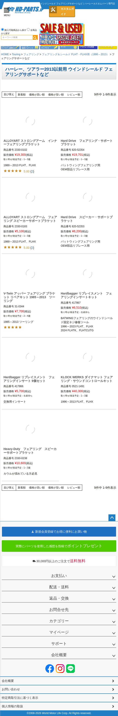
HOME (5, 54)
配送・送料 (59, 587)
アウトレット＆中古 (88, 47)
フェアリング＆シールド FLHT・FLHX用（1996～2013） (75, 54)
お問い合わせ (11, 689)
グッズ (69, 47)
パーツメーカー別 (107, 47)
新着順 (22, 94)
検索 (35, 37)
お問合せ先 (59, 609)
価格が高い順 (37, 94)
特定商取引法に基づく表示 (20, 697)
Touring (16, 54)
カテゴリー (59, 621)
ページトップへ (111, 517)
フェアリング (31, 54)
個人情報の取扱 (12, 706)
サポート (59, 643)
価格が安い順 (56, 94)
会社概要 (59, 655)
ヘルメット (49, 47)
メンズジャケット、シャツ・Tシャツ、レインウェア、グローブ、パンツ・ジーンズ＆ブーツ (30, 47)
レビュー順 (73, 94)
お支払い (59, 576)
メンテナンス (10, 47)
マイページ (59, 632)
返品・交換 (59, 598)
